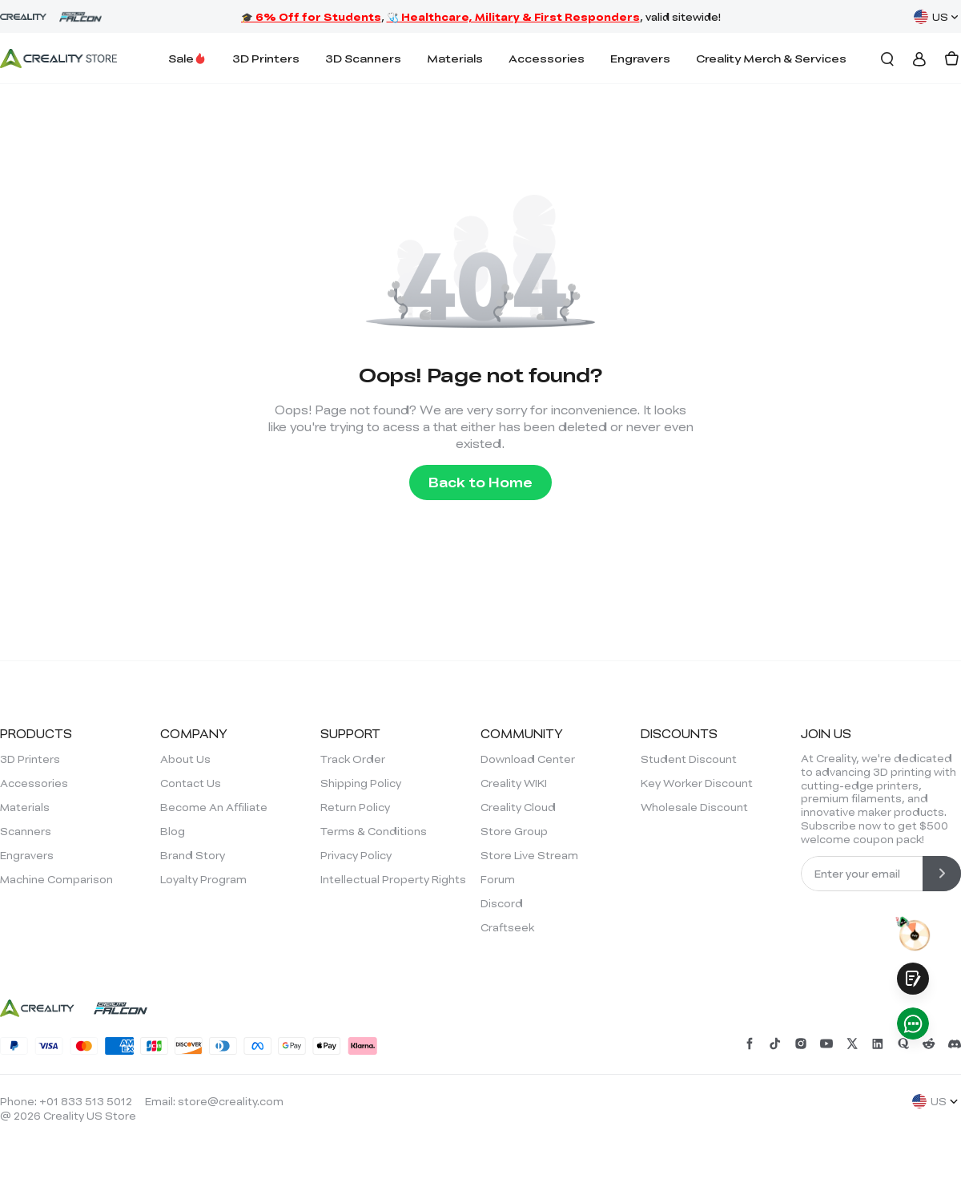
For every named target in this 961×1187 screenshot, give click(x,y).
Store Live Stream (529, 855)
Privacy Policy (356, 855)
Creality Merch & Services (771, 58)
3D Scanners (363, 58)
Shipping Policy (360, 783)
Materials (455, 58)
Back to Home (480, 482)
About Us (185, 759)
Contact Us (190, 783)
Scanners (25, 831)
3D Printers (266, 58)
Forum (497, 879)
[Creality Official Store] (58, 58)
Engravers (640, 58)
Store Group (514, 831)
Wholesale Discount (694, 807)
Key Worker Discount (697, 783)
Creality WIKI (513, 783)
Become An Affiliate (213, 807)
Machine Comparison (56, 879)
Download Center (527, 759)
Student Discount (689, 759)
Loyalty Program (203, 879)
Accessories (547, 58)
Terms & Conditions (373, 831)
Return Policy (355, 807)
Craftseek (507, 927)
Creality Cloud (518, 807)
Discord (501, 903)
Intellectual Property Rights (393, 879)
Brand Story (192, 855)
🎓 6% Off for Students (311, 17)
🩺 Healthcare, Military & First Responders (513, 17)
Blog (172, 831)
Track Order (352, 759)
